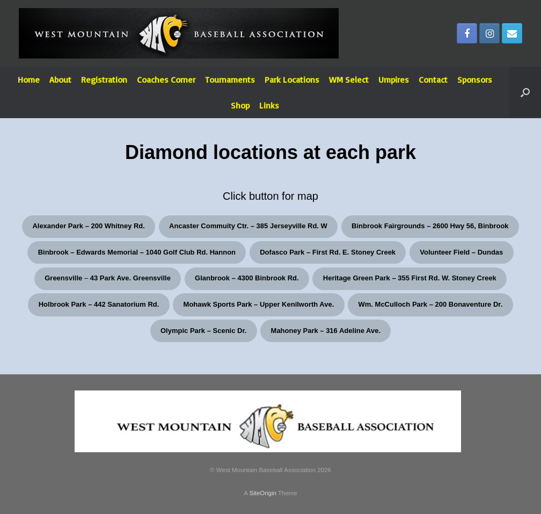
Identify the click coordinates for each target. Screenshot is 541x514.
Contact (433, 79)
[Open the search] (525, 92)
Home (29, 79)
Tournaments (230, 79)
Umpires (393, 79)
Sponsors (474, 79)
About (60, 79)
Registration (104, 79)
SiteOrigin (262, 493)
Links (269, 105)
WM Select (349, 79)
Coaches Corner (166, 79)
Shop (240, 105)
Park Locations (292, 79)
